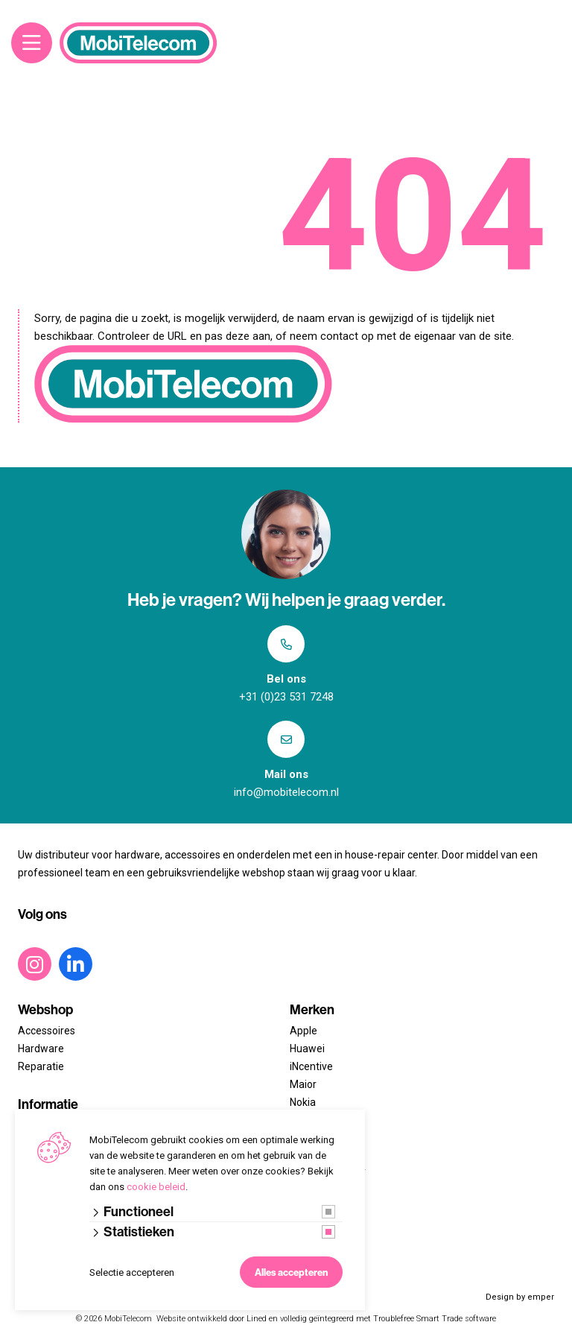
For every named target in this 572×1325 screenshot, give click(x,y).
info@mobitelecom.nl (286, 792)
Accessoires (46, 1031)
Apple (303, 1031)
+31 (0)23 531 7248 (286, 696)
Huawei (307, 1048)
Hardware (41, 1048)
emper (540, 1297)
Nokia (303, 1102)
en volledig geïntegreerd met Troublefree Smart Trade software (382, 1319)
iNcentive (311, 1066)
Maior (303, 1084)
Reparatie (41, 1066)
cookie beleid (156, 1186)
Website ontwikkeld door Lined (211, 1319)
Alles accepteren (291, 1272)
